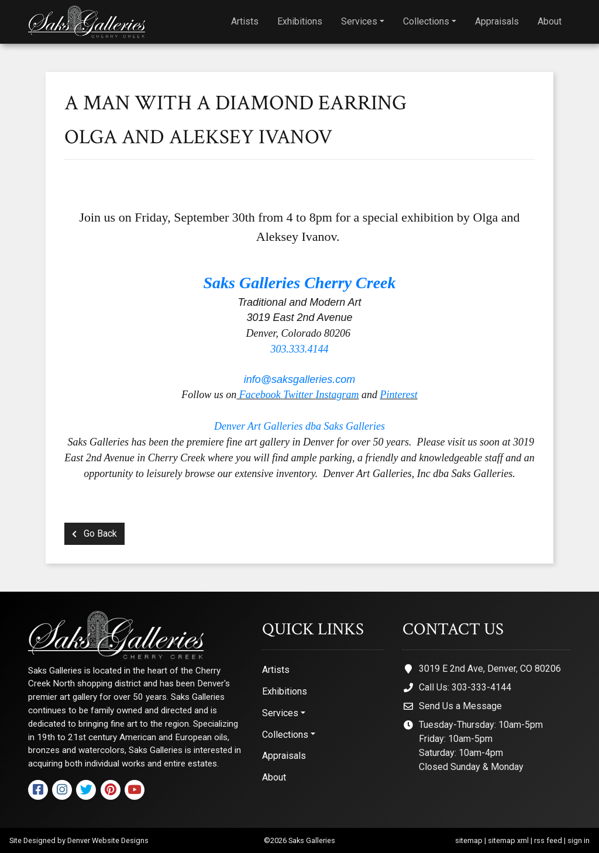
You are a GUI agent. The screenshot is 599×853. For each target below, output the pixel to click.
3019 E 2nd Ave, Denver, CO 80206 (490, 668)
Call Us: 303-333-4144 (465, 687)
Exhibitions (299, 21)
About (550, 21)
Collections (426, 21)
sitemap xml (508, 840)
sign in (578, 840)
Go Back (94, 533)
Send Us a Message (460, 706)
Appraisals (497, 21)
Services (359, 21)
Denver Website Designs (108, 840)
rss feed (548, 840)
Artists (245, 21)
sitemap (469, 840)
